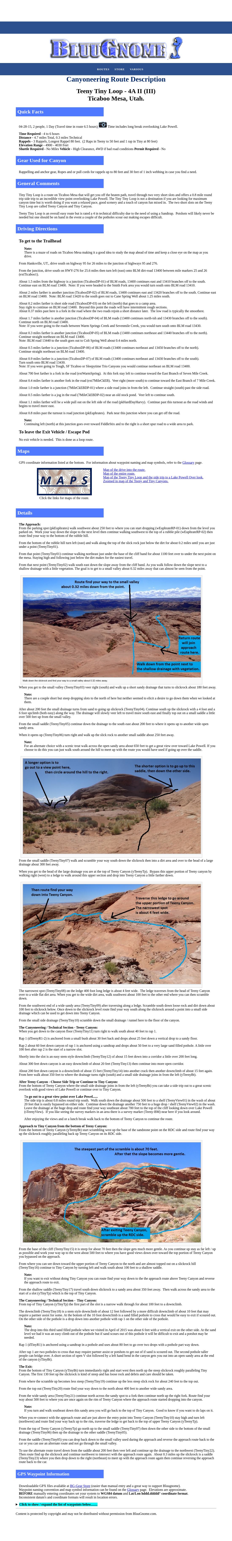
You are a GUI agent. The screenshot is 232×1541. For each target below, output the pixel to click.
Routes (103, 69)
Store (120, 69)
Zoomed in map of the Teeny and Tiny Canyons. (135, 481)
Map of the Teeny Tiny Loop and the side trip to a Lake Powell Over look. (153, 477)
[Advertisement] (77, 10)
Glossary (188, 462)
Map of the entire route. (119, 473)
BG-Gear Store (80, 1486)
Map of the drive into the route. (124, 470)
